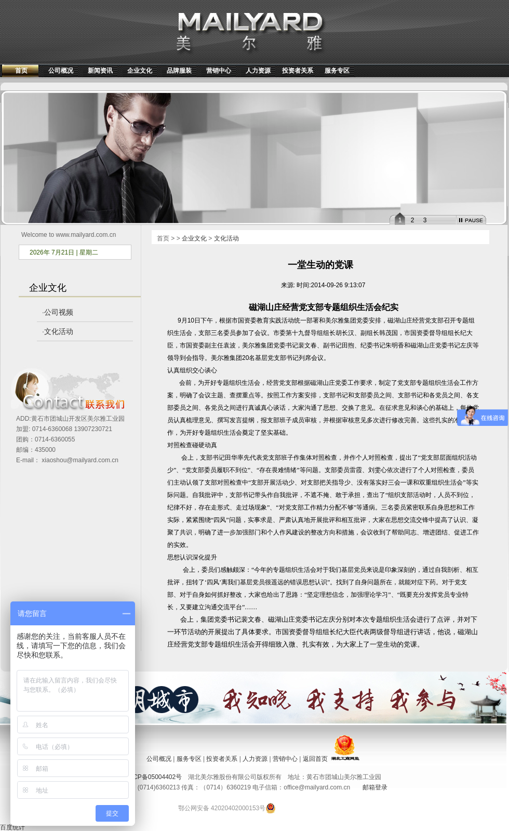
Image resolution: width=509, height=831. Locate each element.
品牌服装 (179, 70)
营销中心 (218, 70)
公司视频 (58, 312)
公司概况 (60, 70)
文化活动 (58, 331)
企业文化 (139, 70)
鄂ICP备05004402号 (153, 777)
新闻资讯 (100, 70)
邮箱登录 (375, 787)
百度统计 (12, 827)
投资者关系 (297, 70)
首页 (21, 70)
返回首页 (315, 758)
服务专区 (337, 70)
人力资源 (258, 70)
